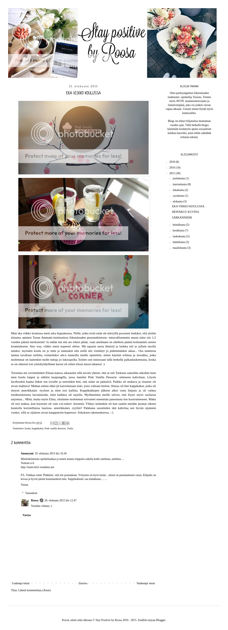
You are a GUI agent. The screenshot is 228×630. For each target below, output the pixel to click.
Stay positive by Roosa (16, 13)
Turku (70, 428)
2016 (172, 167)
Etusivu (83, 583)
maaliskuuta (180, 247)
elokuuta (178, 201)
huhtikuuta (179, 242)
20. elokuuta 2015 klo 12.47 (61, 500)
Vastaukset (31, 493)
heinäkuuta (179, 224)
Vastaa (24, 484)
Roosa (34, 500)
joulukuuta (179, 178)
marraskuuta (180, 184)
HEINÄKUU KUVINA (185, 211)
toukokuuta (179, 236)
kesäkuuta (179, 230)
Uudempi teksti (21, 583)
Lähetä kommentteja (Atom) (34, 590)
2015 (172, 173)
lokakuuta (179, 190)
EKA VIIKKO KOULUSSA (188, 206)
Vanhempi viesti (145, 583)
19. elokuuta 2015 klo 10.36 (51, 453)
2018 (172, 161)
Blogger (160, 620)
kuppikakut (37, 428)
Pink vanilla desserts (55, 428)
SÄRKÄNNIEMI (182, 217)
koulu (28, 428)
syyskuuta (179, 195)
